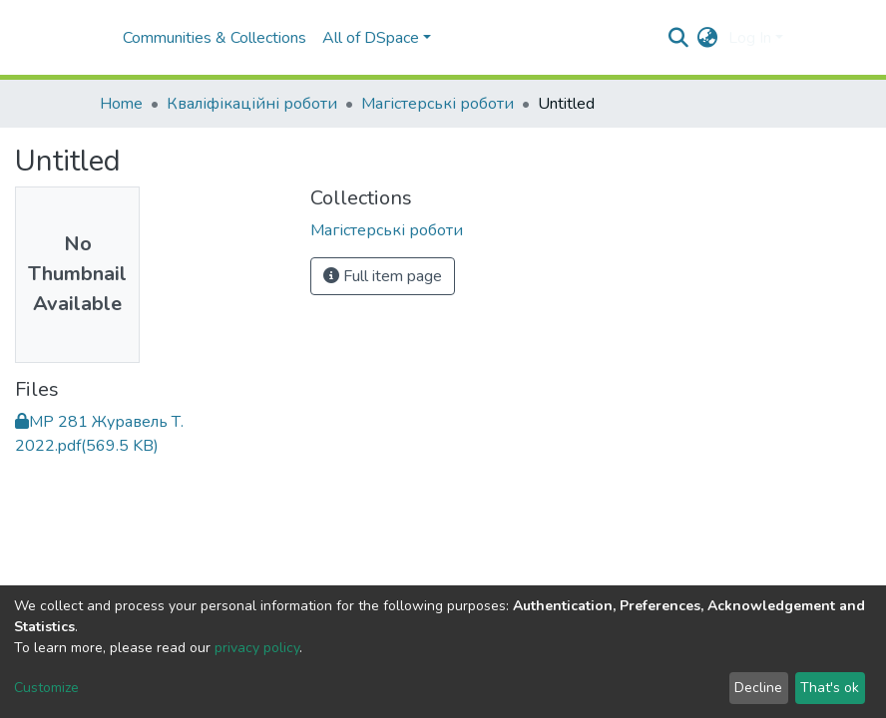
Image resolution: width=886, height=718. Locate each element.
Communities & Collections (214, 38)
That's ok (829, 687)
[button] (707, 38)
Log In (749, 38)
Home (121, 104)
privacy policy (257, 647)
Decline (758, 687)
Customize (46, 687)
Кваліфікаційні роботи (252, 104)
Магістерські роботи (437, 104)
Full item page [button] (382, 276)
